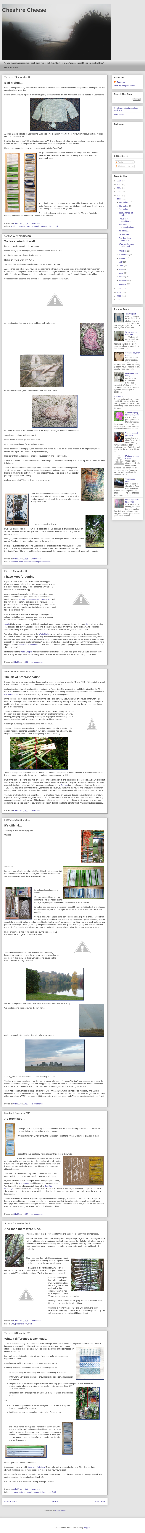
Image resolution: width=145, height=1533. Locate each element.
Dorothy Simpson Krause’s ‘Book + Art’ (34, 599)
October (123, 251)
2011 (119, 199)
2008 (119, 296)
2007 (119, 300)
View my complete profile (124, 86)
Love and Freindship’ (37, 1467)
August (122, 258)
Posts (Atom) (60, 1511)
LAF (12, 1324)
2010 (119, 289)
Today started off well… (21, 241)
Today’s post (130, 314)
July (121, 262)
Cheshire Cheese (24, 10)
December (123, 202)
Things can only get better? (132, 434)
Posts (119, 162)
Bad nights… (13, 82)
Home (55, 1501)
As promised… (14, 1118)
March (122, 277)
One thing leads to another (132, 501)
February (123, 280)
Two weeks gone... (130, 480)
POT (30, 1324)
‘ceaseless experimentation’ (29, 645)
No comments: (37, 662)
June (121, 265)
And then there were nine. (22, 1229)
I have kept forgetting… (20, 576)
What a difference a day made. (25, 1338)
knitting (14, 226)
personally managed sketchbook (44, 226)
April (121, 273)
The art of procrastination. (22, 677)
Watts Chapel (26, 652)
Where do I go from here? (131, 333)
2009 (119, 292)
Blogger (87, 1528)
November (123, 206)
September (124, 255)
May (121, 269)
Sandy (7, 624)
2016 (119, 181)
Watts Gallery (44, 634)
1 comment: (36, 223)
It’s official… (13, 825)
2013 (119, 192)
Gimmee (64, 785)
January (123, 284)
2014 (119, 188)
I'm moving (118, 396)
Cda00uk (121, 82)
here (88, 624)
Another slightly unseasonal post (132, 413)
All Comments (123, 166)
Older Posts (99, 1501)
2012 (119, 195)
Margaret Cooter (11, 694)
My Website (119, 115)
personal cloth (24, 226)
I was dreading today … (131, 374)
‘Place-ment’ (24, 1183)
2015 (119, 184)
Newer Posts (10, 1501)
